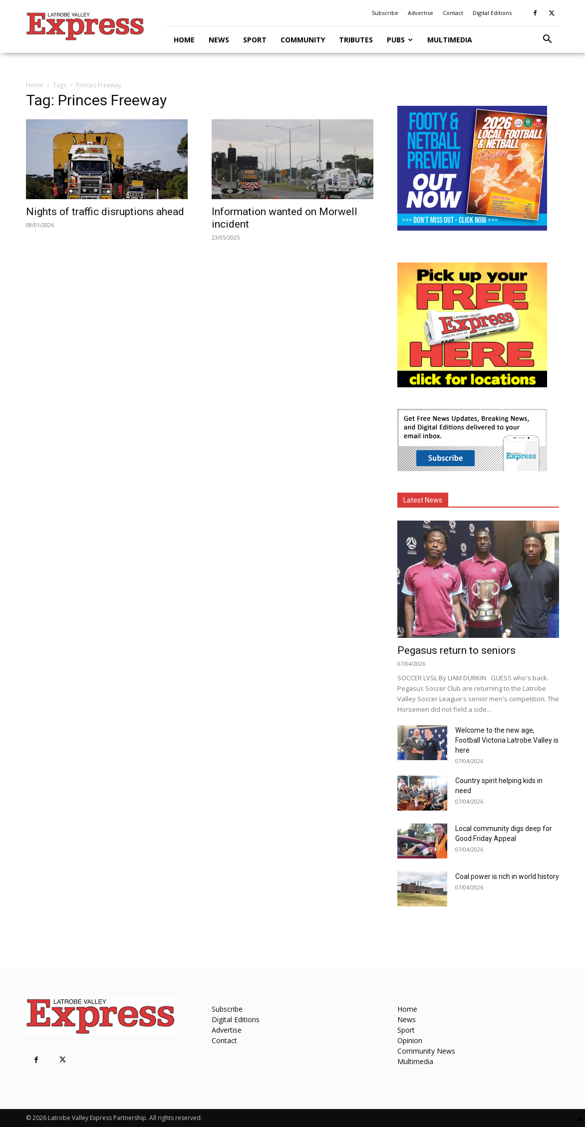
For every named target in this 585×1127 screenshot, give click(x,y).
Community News (426, 1051)
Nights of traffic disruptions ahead (105, 212)
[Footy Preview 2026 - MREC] (472, 228)
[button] (547, 40)
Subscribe (385, 12)
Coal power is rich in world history (507, 876)
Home (184, 39)
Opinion (409, 1040)
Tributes (356, 39)
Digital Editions (492, 12)
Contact (453, 12)
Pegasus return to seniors (456, 650)
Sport (255, 39)
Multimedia (449, 39)
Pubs (400, 39)
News (219, 39)
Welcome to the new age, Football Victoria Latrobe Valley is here (507, 740)
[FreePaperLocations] (472, 384)
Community (303, 39)
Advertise (420, 12)
